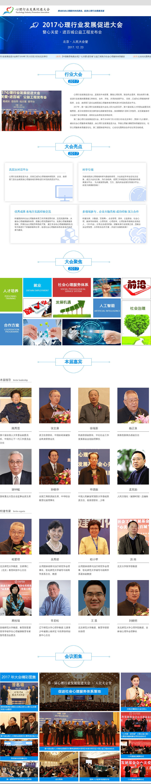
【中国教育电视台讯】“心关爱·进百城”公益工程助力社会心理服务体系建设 (91, 57)
